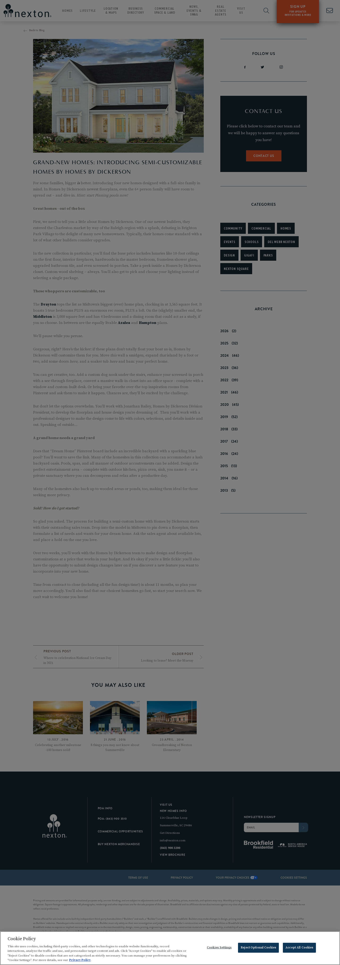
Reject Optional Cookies (258, 948)
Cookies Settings (219, 948)
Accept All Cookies (299, 948)
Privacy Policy (80, 961)
